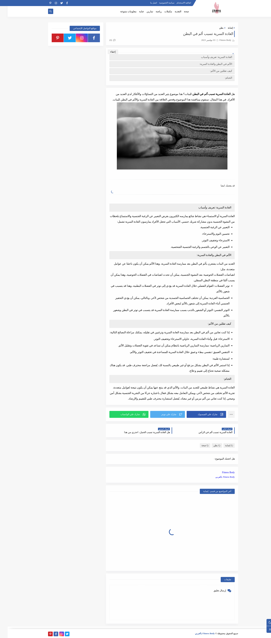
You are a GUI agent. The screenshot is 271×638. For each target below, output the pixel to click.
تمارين (142, 11)
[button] (198, 414)
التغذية (170, 11)
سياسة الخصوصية (159, 3)
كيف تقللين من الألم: (213, 71)
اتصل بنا (146, 3)
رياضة (151, 11)
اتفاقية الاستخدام (176, 3)
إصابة (222, 27)
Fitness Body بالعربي (217, 477)
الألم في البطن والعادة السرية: (208, 64)
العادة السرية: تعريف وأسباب (209, 57)
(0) (105, 40)
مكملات (161, 11)
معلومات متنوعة (121, 11)
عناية (134, 11)
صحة (178, 11)
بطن (214, 27)
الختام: (221, 77)
